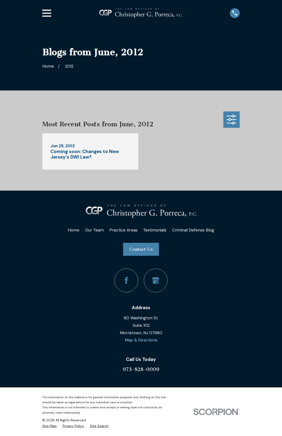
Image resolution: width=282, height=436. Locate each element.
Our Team (94, 230)
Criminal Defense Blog (193, 230)
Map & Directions (141, 340)
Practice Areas (123, 230)
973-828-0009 (141, 369)
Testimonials (154, 230)
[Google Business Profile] (156, 280)
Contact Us (141, 249)
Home (73, 230)
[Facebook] (126, 280)
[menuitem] (49, 426)
